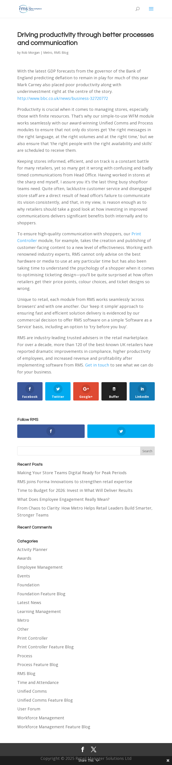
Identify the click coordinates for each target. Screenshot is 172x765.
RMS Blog (61, 52)
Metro (47, 52)
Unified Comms (32, 691)
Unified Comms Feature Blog (45, 700)
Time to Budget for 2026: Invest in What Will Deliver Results (75, 490)
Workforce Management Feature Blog (53, 726)
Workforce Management (40, 717)
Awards (24, 558)
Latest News (29, 602)
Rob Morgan (31, 52)
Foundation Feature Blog (41, 593)
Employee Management (40, 567)
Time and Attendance (38, 682)
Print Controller (32, 638)
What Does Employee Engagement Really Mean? (63, 499)
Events (23, 576)
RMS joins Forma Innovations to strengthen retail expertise (74, 481)
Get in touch (97, 365)
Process (24, 655)
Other (23, 629)
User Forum (28, 708)
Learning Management (39, 611)
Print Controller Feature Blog (45, 646)
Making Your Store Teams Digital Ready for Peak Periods (72, 472)
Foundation (28, 584)
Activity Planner (32, 549)
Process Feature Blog (37, 664)
